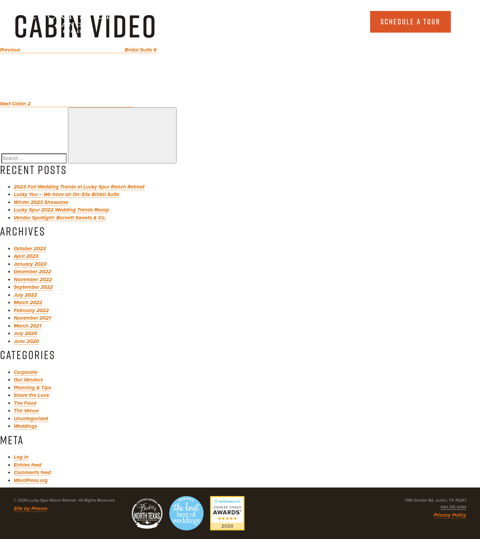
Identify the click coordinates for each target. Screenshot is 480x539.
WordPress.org (31, 480)
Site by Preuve (30, 508)
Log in (21, 457)
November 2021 (32, 318)
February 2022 (31, 310)
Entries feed (28, 465)
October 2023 (30, 248)
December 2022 (32, 271)
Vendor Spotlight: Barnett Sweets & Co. (60, 218)
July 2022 (25, 295)
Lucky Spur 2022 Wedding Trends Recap (61, 210)
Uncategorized (31, 418)
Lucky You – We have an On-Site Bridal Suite (66, 194)
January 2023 (30, 264)
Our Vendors (28, 380)
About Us (268, 21)
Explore (331, 21)
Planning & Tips (32, 388)
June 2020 (26, 341)
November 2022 (33, 279)
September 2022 (33, 287)
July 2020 (25, 333)
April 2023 (26, 256)
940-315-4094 (453, 507)
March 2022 (28, 302)
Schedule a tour (410, 21)
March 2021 (27, 326)
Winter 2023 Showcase (41, 202)
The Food (25, 403)
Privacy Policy (450, 515)
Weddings (25, 426)
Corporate (25, 372)
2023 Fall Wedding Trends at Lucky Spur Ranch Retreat (79, 187)
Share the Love (31, 395)
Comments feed (32, 472)
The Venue (26, 411)
